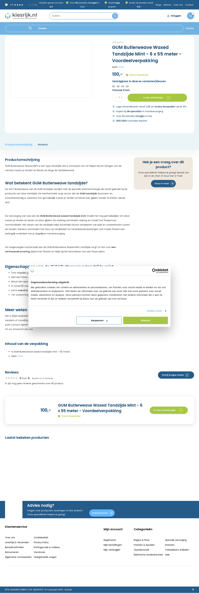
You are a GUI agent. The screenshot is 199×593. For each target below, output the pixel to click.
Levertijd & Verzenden (17, 542)
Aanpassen (99, 320)
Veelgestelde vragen (45, 557)
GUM (121, 67)
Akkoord (145, 320)
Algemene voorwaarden (18, 557)
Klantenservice (102, 513)
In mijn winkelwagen (156, 98)
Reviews (43, 144)
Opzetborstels (59, 26)
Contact (189, 4)
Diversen (139, 26)
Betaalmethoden (14, 547)
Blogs (158, 4)
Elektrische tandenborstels (87, 26)
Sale (179, 26)
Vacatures (39, 552)
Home (8, 31)
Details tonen (154, 310)
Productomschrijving (18, 144)
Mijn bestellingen (113, 544)
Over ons (178, 4)
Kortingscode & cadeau (47, 547)
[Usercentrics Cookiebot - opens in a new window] (154, 270)
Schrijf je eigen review (175, 375)
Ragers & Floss (13, 26)
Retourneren (12, 552)
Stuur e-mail (164, 183)
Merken (167, 4)
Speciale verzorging (118, 26)
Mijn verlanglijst (112, 549)
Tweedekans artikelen (160, 26)
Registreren (110, 540)
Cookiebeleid (41, 537)
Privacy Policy (41, 542)
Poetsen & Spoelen (36, 26)
